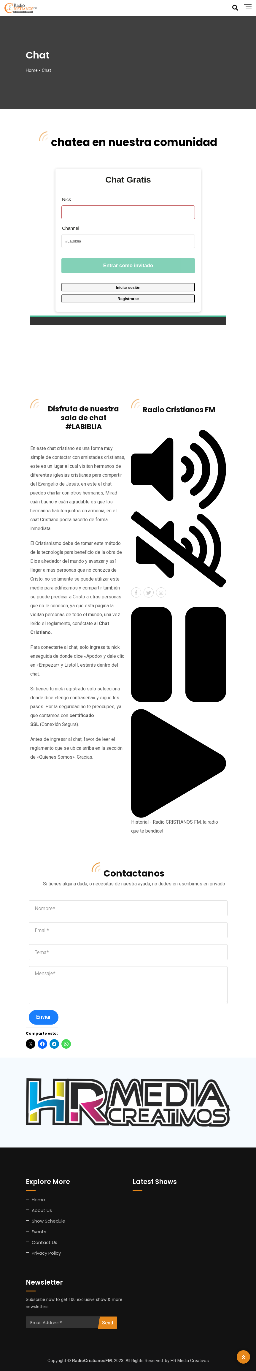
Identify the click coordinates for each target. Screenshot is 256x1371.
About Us (42, 1210)
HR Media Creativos (190, 1360)
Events (39, 1232)
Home (38, 1199)
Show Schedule (48, 1221)
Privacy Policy (46, 1253)
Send (107, 1323)
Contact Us (44, 1242)
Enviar (43, 1017)
